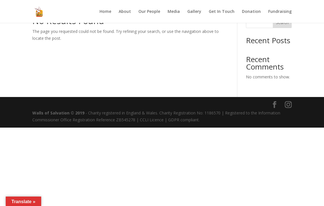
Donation (251, 11)
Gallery (194, 11)
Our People (149, 11)
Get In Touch (221, 11)
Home (105, 11)
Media (174, 11)
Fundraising (280, 11)
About (125, 11)
